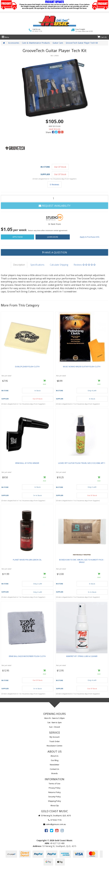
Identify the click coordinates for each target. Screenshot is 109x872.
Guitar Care (58, 42)
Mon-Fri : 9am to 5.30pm (54, 718)
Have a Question (54, 252)
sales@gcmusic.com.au (54, 824)
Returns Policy (54, 792)
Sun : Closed (54, 727)
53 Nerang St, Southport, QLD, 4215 (54, 815)
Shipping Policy (54, 801)
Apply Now (17, 237)
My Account (54, 737)
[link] (46, 830)
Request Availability (54, 205)
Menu (5, 37)
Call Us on (37, 30)
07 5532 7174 (54, 820)
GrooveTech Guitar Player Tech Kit (82, 42)
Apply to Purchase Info (89, 237)
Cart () (101, 37)
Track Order (54, 741)
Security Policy (54, 796)
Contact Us (54, 769)
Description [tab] (19, 264)
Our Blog (54, 760)
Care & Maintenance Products (36, 42)
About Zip (54, 805)
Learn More (52, 237)
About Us (54, 756)
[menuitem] (53, 132)
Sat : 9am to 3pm (54, 722)
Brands (54, 773)
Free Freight (84, 30)
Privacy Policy (54, 788)
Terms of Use (54, 783)
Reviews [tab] (85, 264)
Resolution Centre (54, 745)
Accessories (13, 42)
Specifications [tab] (37, 264)
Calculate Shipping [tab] (59, 264)
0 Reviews (54, 184)
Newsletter (54, 764)
